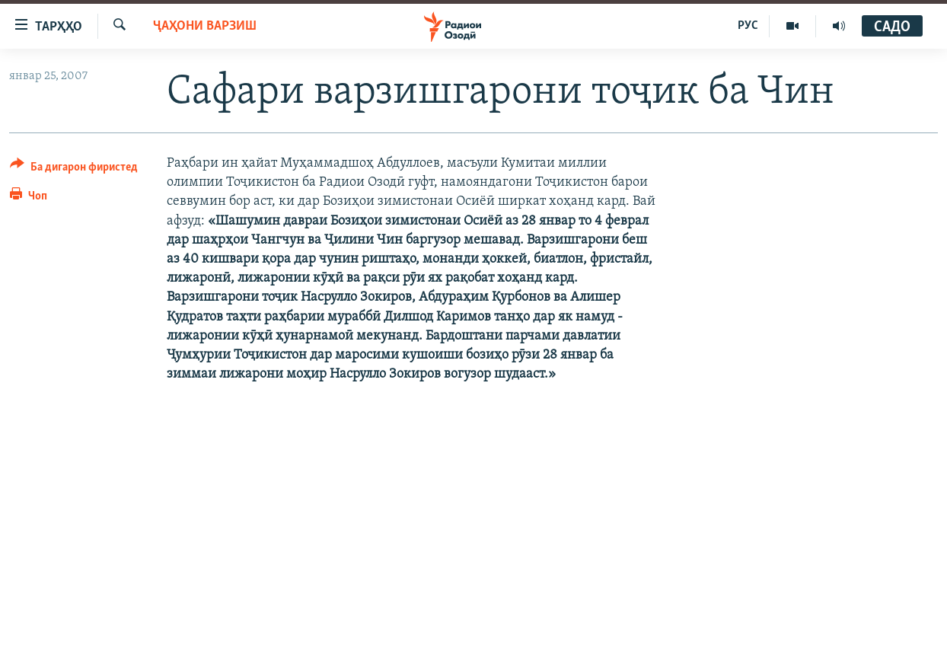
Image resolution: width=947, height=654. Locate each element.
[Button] (74, 169)
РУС (748, 26)
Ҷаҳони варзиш (205, 26)
